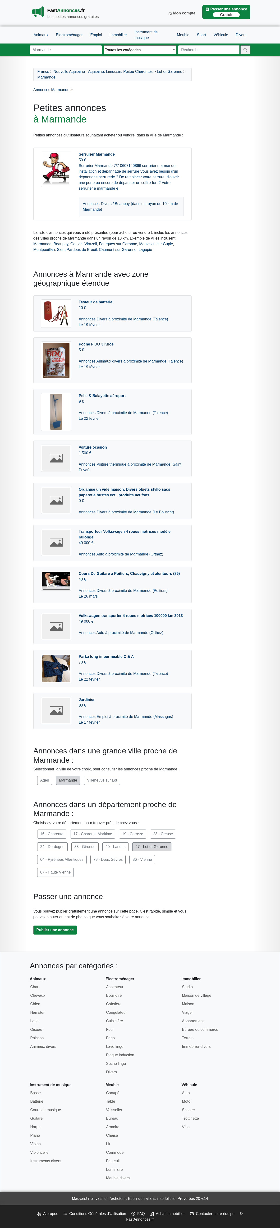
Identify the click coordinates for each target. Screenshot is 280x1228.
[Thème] (140, 49)
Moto (186, 1101)
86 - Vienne (142, 859)
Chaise (112, 1135)
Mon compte (182, 13)
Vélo (185, 1127)
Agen (44, 780)
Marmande (46, 77)
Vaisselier (114, 1110)
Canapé (112, 1093)
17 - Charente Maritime (92, 834)
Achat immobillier (167, 1214)
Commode (115, 1152)
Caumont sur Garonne (117, 250)
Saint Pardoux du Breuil (77, 250)
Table (110, 1101)
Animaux (41, 35)
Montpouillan (44, 250)
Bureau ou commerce (200, 1029)
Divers (241, 35)
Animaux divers (43, 1046)
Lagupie (145, 250)
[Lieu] (66, 49)
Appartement (193, 1021)
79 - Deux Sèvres (108, 859)
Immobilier (118, 35)
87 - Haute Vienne (55, 872)
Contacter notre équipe (212, 1214)
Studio (187, 987)
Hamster (37, 1012)
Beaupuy (61, 244)
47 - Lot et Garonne (151, 847)
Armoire (112, 1127)
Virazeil (90, 244)
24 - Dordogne (52, 847)
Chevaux (37, 995)
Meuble (183, 35)
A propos (47, 1214)
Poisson (37, 1038)
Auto (186, 1093)
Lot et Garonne (169, 72)
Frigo (110, 1038)
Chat (34, 987)
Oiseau (36, 1029)
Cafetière (113, 1004)
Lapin (35, 1021)
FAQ (138, 1214)
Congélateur (116, 1012)
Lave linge (114, 1046)
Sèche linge (116, 1064)
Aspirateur (114, 987)
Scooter (188, 1110)
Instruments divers (45, 1161)
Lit (108, 1144)
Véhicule (221, 35)
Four (110, 1029)
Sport (201, 35)
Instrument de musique (146, 35)
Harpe (35, 1127)
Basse (35, 1093)
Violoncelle (39, 1152)
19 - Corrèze (132, 834)
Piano (35, 1135)
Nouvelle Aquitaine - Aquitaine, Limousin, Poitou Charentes (103, 72)
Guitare (36, 1118)
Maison (188, 1004)
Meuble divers (118, 1178)
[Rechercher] (245, 49)
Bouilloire (114, 995)
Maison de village (196, 995)
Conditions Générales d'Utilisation (94, 1214)
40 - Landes (116, 847)
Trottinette (190, 1118)
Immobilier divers (196, 1046)
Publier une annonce (55, 930)
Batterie (36, 1101)
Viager (187, 1012)
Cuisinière (114, 1021)
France (43, 72)
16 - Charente (52, 834)
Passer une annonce (226, 12)
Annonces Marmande (51, 90)
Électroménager (69, 35)
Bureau (112, 1118)
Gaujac (76, 244)
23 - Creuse (163, 834)
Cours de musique (45, 1110)
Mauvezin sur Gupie (156, 244)
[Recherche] (208, 49)
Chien (35, 1004)
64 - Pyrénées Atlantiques (61, 859)
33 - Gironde (85, 847)
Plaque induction (120, 1055)
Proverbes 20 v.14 (193, 1199)
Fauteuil (112, 1161)
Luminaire (114, 1169)
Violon (35, 1144)
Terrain (187, 1038)
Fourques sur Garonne (118, 244)
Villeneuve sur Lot (102, 780)
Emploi (96, 35)
